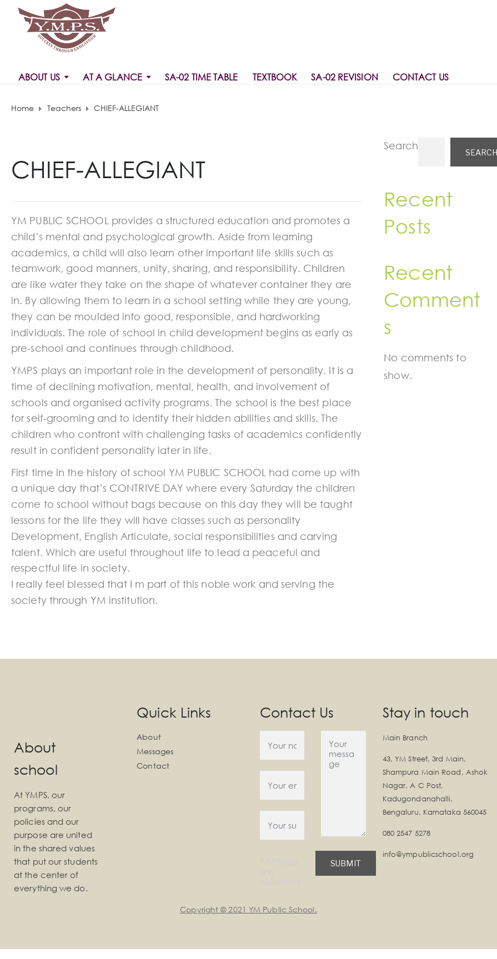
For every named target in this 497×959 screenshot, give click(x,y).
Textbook (275, 77)
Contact (153, 765)
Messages (155, 751)
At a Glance (112, 77)
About (149, 736)
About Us (39, 77)
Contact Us (421, 77)
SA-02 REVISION (344, 77)
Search (401, 145)
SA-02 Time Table (201, 77)
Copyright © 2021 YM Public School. (248, 909)
